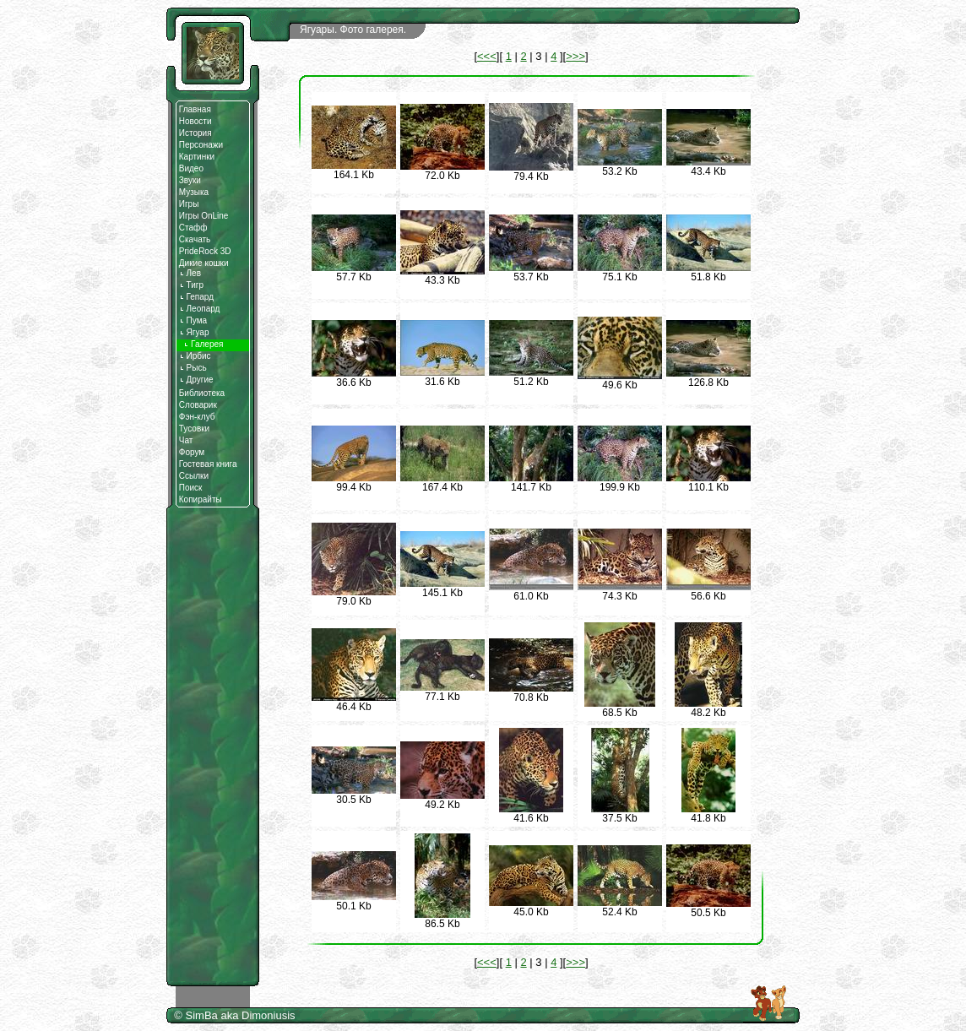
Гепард (196, 296)
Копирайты (200, 499)
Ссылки (194, 475)
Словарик (198, 405)
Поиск (191, 487)
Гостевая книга (208, 464)
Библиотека (202, 393)
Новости (195, 121)
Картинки (196, 156)
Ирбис (195, 356)
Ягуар (194, 332)
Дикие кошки (204, 263)
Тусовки (194, 428)
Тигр (191, 285)
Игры (189, 204)
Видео (191, 168)
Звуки (190, 180)
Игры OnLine (204, 215)
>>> (575, 56)
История (195, 133)
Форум (191, 452)
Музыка (194, 192)
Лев (190, 273)
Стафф (193, 227)
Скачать (195, 239)
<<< (487, 56)
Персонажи (201, 144)
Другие (196, 379)
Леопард (199, 308)
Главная (195, 109)
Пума (193, 320)
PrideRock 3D (205, 251)
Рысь (193, 367)
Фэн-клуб (197, 416)
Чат (186, 440)
